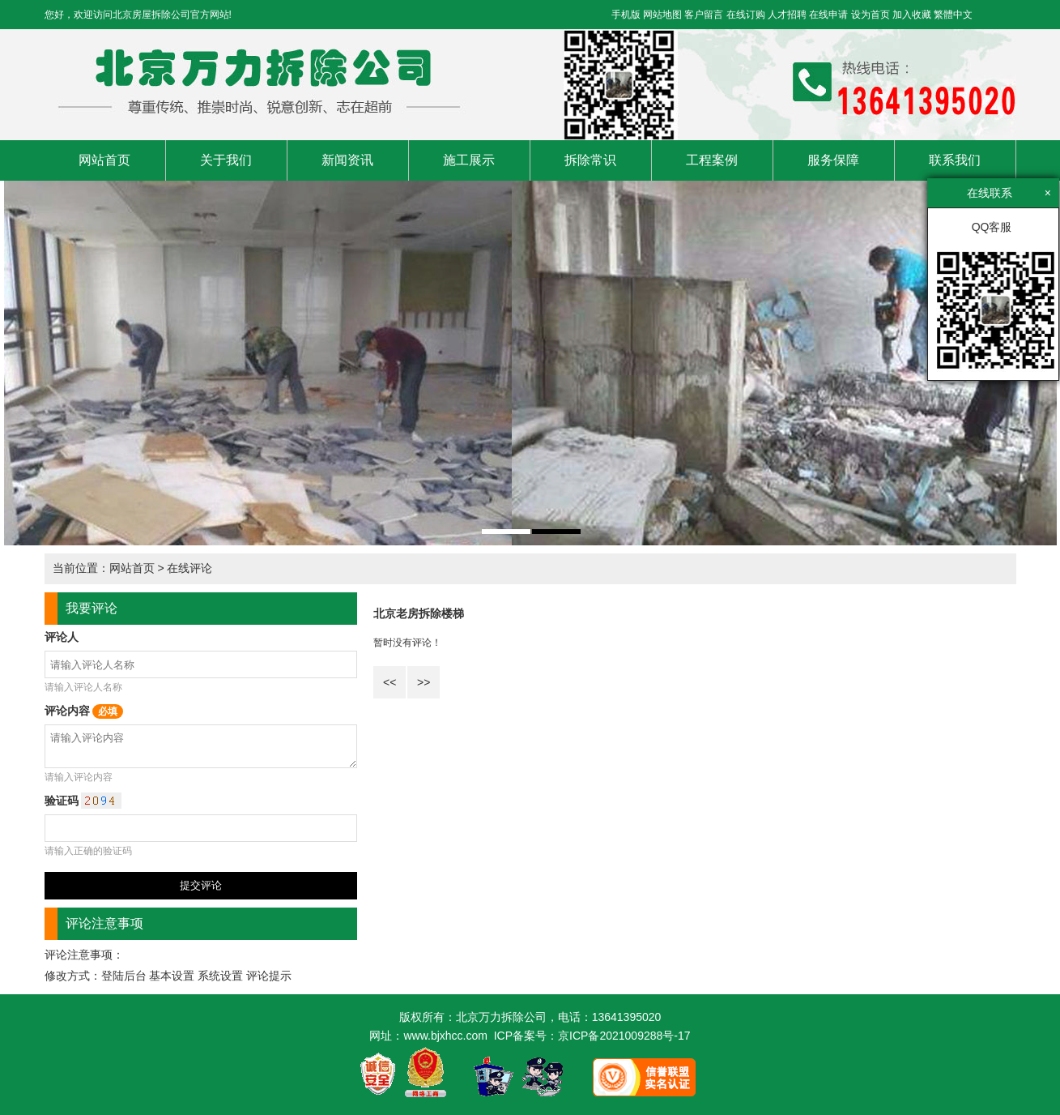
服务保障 (833, 160)
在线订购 (745, 14)
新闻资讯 (347, 160)
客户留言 (703, 14)
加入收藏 (911, 14)
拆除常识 (590, 160)
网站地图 (662, 14)
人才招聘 (787, 14)
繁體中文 (953, 14)
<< (389, 682)
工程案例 (712, 160)
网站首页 (104, 160)
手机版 (626, 14)
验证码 (83, 800)
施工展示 (469, 160)
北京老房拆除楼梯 (418, 613)
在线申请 (828, 14)
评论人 (62, 636)
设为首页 (870, 14)
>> (423, 682)
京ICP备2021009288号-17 (624, 1035)
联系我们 (955, 160)
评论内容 (84, 710)
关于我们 (226, 160)
